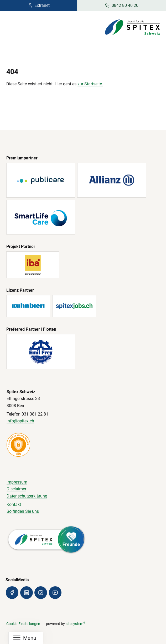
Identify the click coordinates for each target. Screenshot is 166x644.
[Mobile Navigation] (25, 638)
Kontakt (14, 504)
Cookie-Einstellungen (23, 624)
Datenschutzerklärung (27, 496)
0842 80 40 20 (121, 5)
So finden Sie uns (23, 511)
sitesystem (75, 624)
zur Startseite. (90, 83)
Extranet (39, 5)
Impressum (17, 482)
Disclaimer (16, 488)
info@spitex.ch (20, 420)
